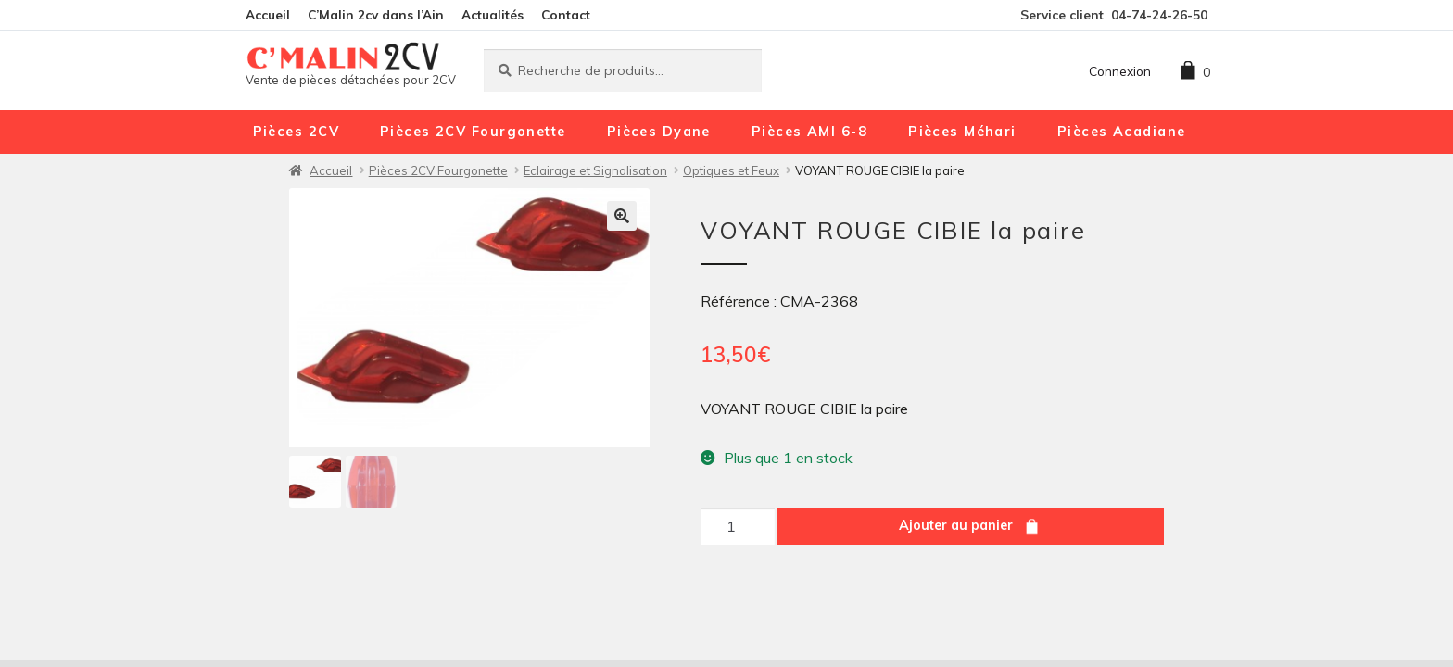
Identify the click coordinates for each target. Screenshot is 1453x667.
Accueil (268, 14)
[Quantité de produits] (738, 526)
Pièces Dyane (659, 131)
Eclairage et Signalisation (595, 170)
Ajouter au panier (956, 525)
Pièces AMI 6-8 (809, 131)
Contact (565, 14)
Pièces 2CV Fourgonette (473, 131)
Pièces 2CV (296, 131)
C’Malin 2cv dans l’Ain (376, 14)
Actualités (492, 14)
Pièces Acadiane (1121, 131)
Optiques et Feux (731, 170)
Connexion (1120, 71)
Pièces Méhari (962, 131)
